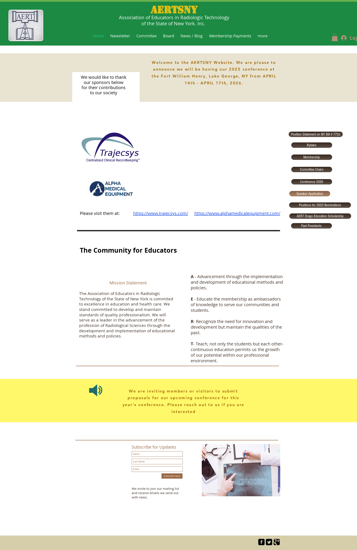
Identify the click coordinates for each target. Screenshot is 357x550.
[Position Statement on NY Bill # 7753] (316, 134)
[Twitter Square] (269, 542)
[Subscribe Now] (172, 476)
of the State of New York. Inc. (174, 23)
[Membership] (311, 157)
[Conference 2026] (311, 181)
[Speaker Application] (309, 193)
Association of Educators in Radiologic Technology (174, 17)
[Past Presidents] (311, 226)
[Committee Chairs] (311, 169)
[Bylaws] (311, 145)
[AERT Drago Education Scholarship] (320, 216)
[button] (334, 37)
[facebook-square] (261, 542)
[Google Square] (276, 542)
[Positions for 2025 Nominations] (320, 205)
